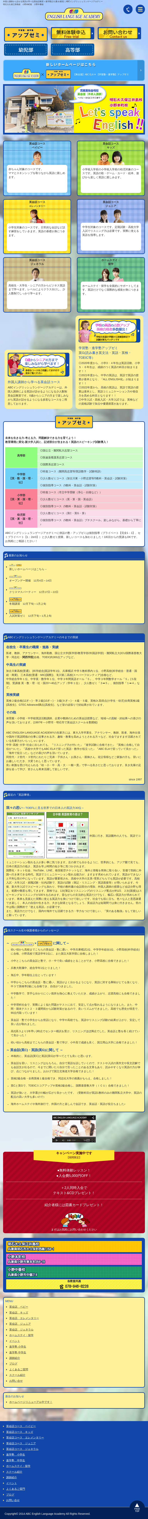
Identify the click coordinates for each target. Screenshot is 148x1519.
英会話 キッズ (18, 1313)
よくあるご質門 (15, 1487)
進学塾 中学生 (17, 1352)
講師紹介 (14, 1358)
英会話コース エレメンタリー (25, 1437)
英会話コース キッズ (19, 1431)
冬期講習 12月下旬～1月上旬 (27, 602)
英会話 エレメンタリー (24, 1318)
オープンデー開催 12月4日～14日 (30, 579)
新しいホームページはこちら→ (28, 567)
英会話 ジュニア (20, 1324)
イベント (14, 1341)
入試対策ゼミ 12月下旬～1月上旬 (30, 614)
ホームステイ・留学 (21, 1335)
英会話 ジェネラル (21, 1329)
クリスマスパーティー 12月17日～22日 (34, 590)
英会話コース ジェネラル (22, 1448)
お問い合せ (16, 1380)
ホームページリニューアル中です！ (30, 1401)
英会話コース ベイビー (21, 1425)
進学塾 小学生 (17, 1346)
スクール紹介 (17, 1374)
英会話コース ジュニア (21, 1442)
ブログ (13, 1363)
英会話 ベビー (18, 1307)
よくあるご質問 (18, 1369)
